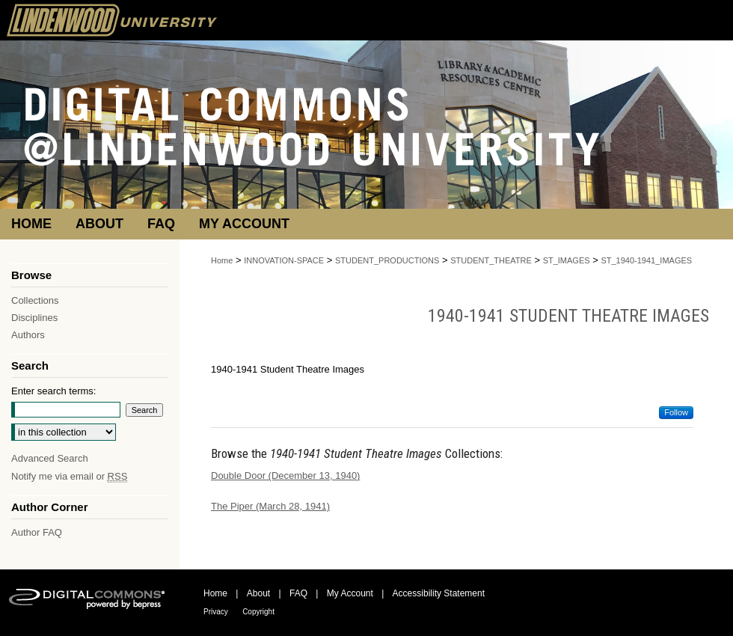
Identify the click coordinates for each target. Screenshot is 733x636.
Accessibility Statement (439, 593)
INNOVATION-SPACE (284, 260)
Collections (35, 300)
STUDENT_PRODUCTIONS (387, 260)
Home (222, 260)
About (258, 593)
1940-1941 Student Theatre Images (568, 315)
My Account (350, 593)
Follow (676, 412)
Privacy (215, 612)
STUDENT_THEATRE (491, 260)
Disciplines (34, 317)
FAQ (298, 593)
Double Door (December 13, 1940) (285, 475)
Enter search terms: (53, 391)
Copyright (258, 612)
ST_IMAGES (566, 260)
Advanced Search (49, 458)
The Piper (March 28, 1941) (270, 506)
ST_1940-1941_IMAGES (646, 260)
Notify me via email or (69, 476)
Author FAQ (36, 532)
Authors (28, 334)
